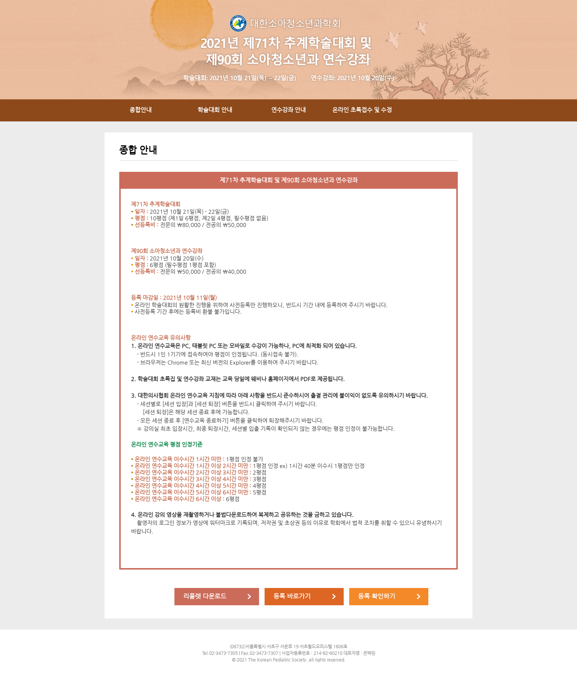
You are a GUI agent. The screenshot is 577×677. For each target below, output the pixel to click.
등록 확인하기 (376, 596)
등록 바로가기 (292, 596)
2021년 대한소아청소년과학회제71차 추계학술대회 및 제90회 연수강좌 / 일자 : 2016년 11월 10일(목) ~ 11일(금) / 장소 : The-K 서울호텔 (288, 49)
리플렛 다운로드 (204, 596)
